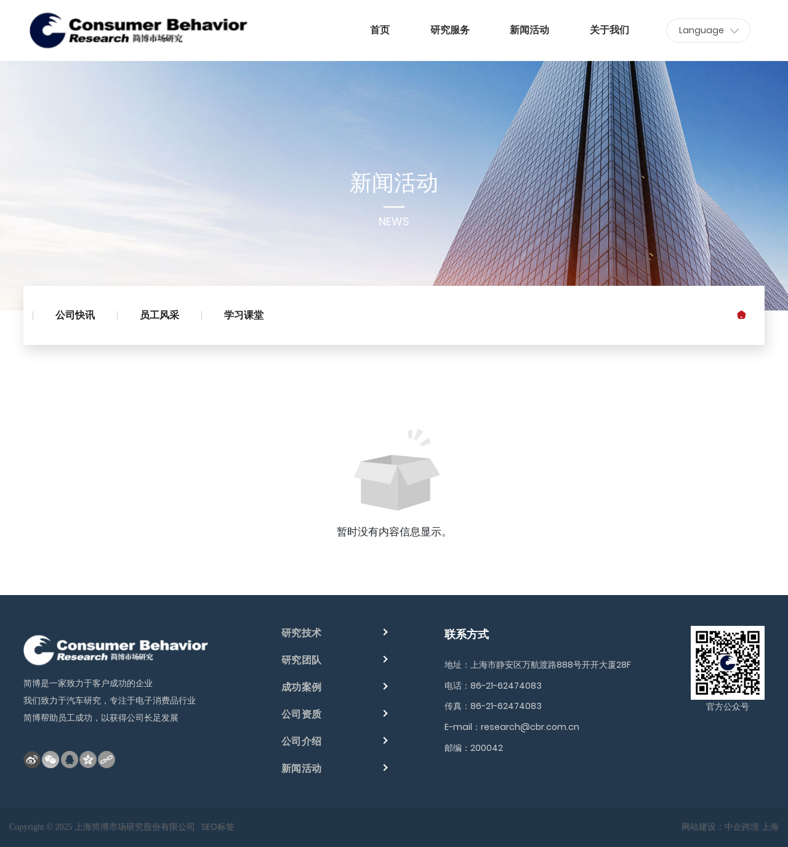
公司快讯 (75, 315)
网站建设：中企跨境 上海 (730, 827)
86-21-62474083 (506, 685)
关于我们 (609, 30)
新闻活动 (529, 30)
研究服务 (450, 30)
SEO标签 (218, 827)
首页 (380, 30)
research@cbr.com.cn (530, 727)
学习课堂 (243, 315)
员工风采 (159, 315)
